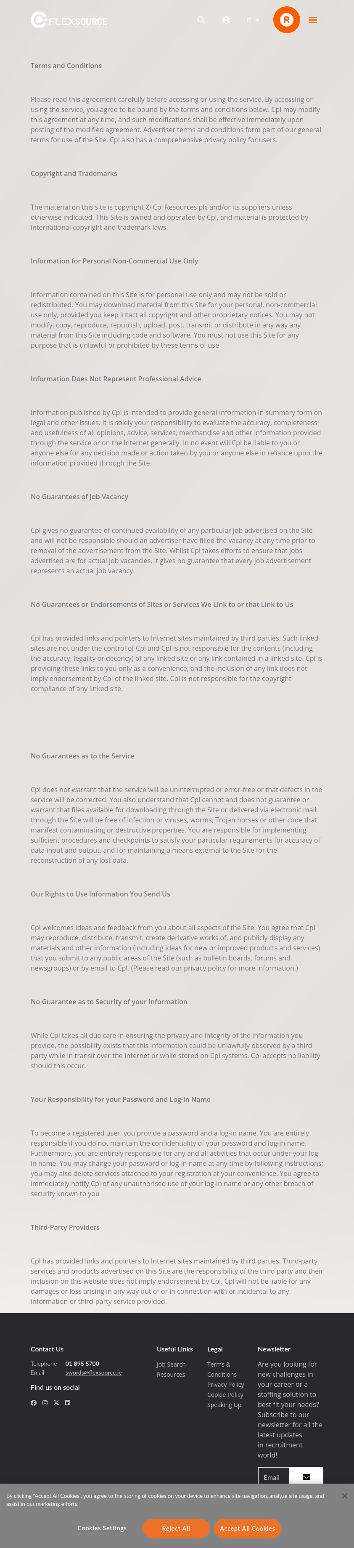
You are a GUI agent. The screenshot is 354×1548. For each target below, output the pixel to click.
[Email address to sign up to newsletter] (274, 1477)
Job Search (171, 1364)
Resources (171, 1374)
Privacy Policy (225, 1384)
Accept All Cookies (247, 1528)
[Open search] (201, 20)
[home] (69, 19)
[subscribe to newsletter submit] (306, 1477)
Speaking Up (224, 1405)
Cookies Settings (102, 1528)
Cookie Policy (225, 1395)
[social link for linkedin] (67, 1403)
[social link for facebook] (34, 1403)
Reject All (176, 1528)
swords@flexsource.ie (94, 1372)
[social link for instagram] (45, 1403)
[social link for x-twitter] (56, 1403)
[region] (177, 1516)
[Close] (345, 1496)
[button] (312, 20)
